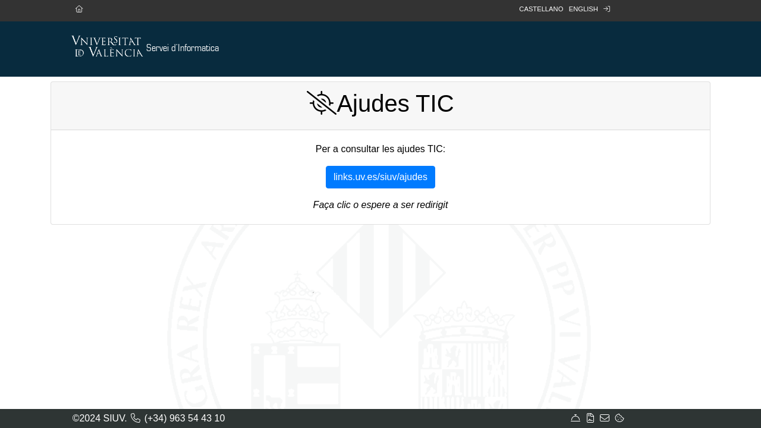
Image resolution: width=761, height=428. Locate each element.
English (583, 8)
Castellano (541, 8)
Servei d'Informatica (182, 48)
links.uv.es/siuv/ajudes (380, 177)
